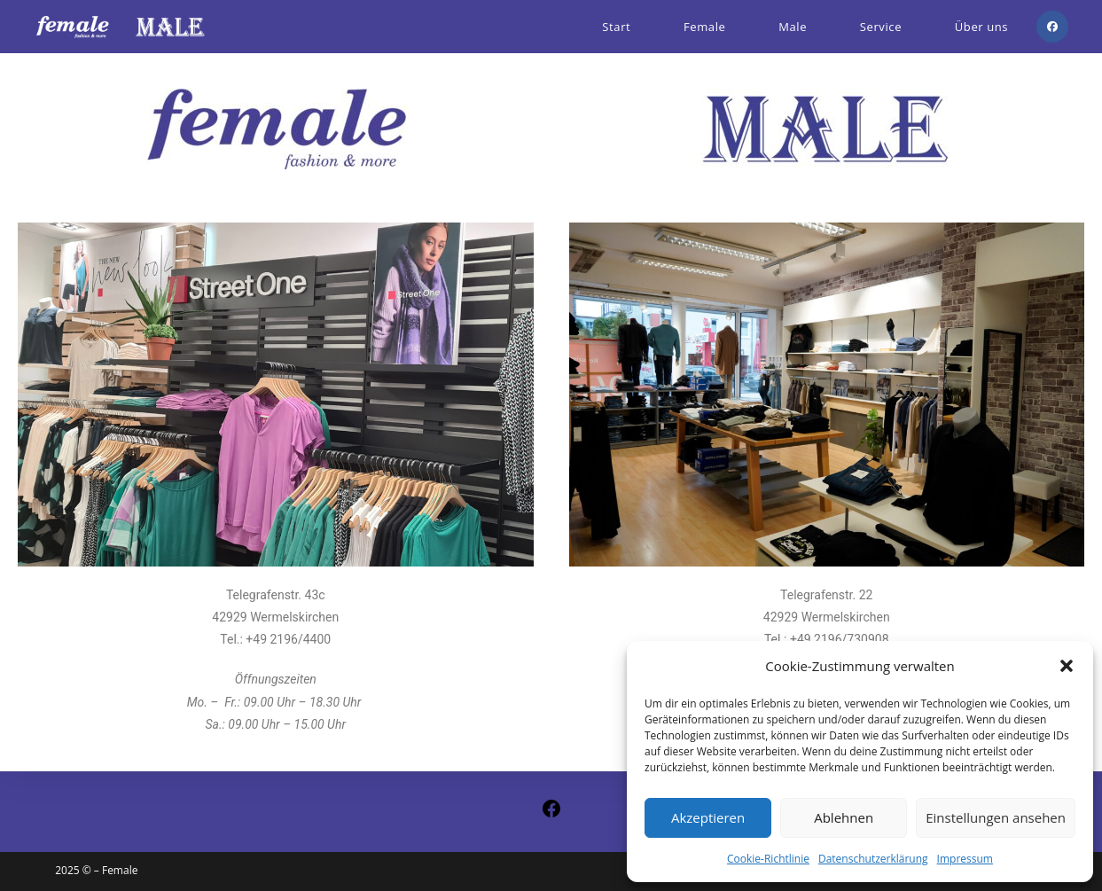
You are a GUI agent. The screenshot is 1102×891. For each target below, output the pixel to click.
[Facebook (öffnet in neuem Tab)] (1052, 27)
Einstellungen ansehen (996, 817)
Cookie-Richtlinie (768, 858)
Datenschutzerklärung (873, 858)
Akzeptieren (708, 817)
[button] (1066, 666)
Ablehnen (843, 817)
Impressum (965, 858)
